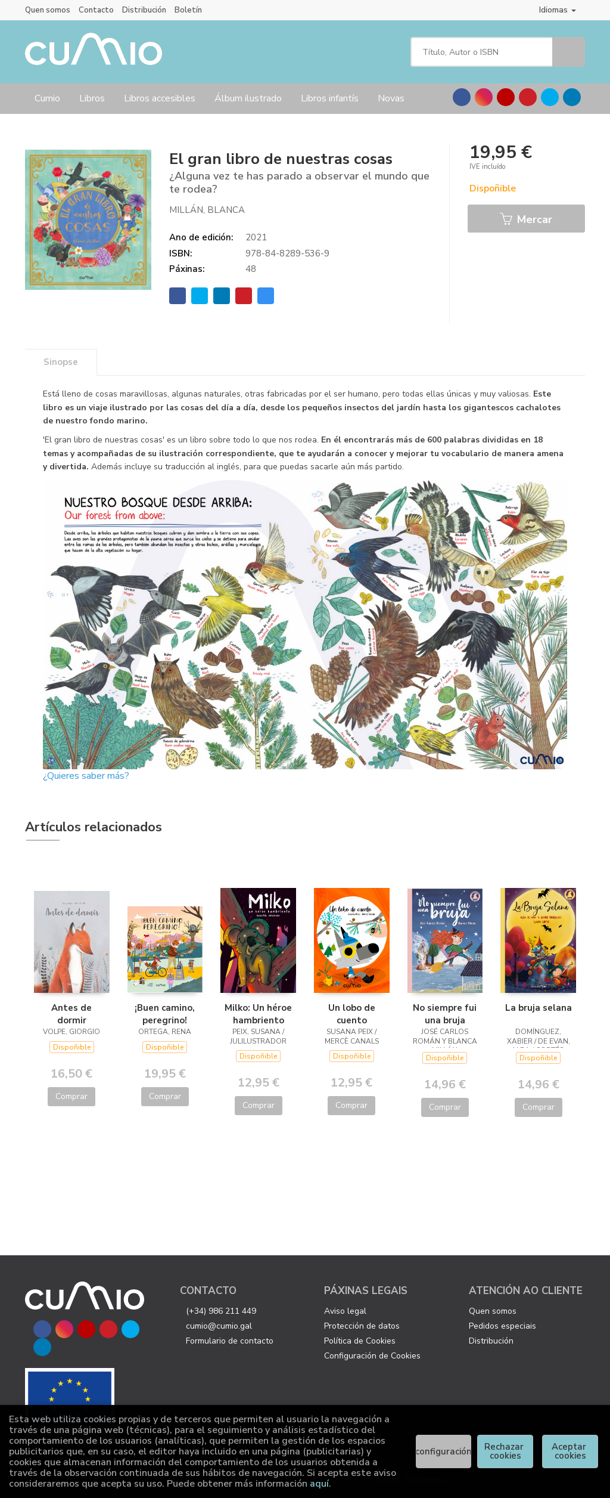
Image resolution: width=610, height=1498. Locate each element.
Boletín (188, 10)
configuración (444, 1451)
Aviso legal (345, 1311)
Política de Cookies (360, 1341)
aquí (319, 1483)
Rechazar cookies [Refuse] (505, 1451)
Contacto (96, 10)
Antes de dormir (71, 1014)
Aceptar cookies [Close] (570, 1451)
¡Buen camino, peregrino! (165, 1014)
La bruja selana (538, 1008)
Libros (92, 98)
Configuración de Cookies (372, 1355)
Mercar (526, 219)
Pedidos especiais (502, 1326)
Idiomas (557, 10)
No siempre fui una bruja (445, 1014)
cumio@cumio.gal (219, 1326)
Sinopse (60, 362)
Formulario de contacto (229, 1341)
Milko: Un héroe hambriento (258, 1014)
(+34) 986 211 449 (221, 1311)
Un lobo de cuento (351, 1014)
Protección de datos (362, 1326)
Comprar (71, 1096)
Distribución (144, 10)
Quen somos (47, 10)
